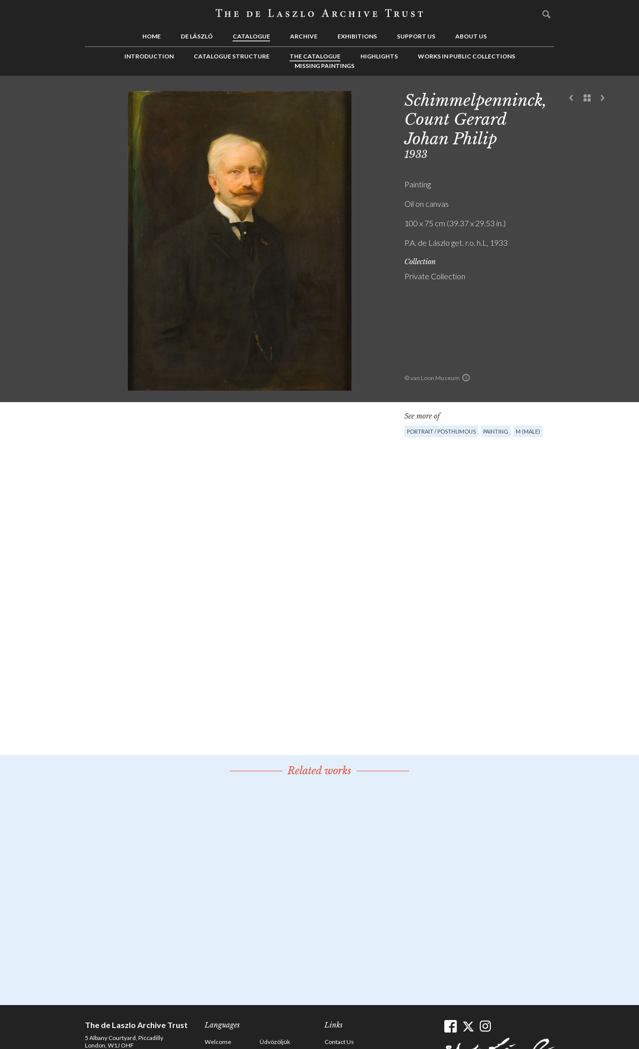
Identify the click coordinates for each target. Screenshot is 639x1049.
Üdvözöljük (275, 1042)
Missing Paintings (324, 65)
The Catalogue (315, 56)
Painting (495, 431)
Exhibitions (357, 36)
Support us (416, 36)
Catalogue (251, 36)
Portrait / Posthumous (441, 431)
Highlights (379, 56)
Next (602, 98)
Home (151, 36)
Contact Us (339, 1042)
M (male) (528, 431)
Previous (571, 98)
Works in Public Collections (466, 56)
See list (587, 98)
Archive (304, 36)
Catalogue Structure (232, 56)
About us (471, 36)
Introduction (149, 56)
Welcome (218, 1042)
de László (197, 36)
